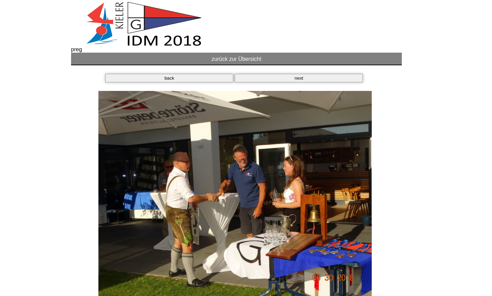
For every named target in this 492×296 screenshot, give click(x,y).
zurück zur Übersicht (236, 59)
